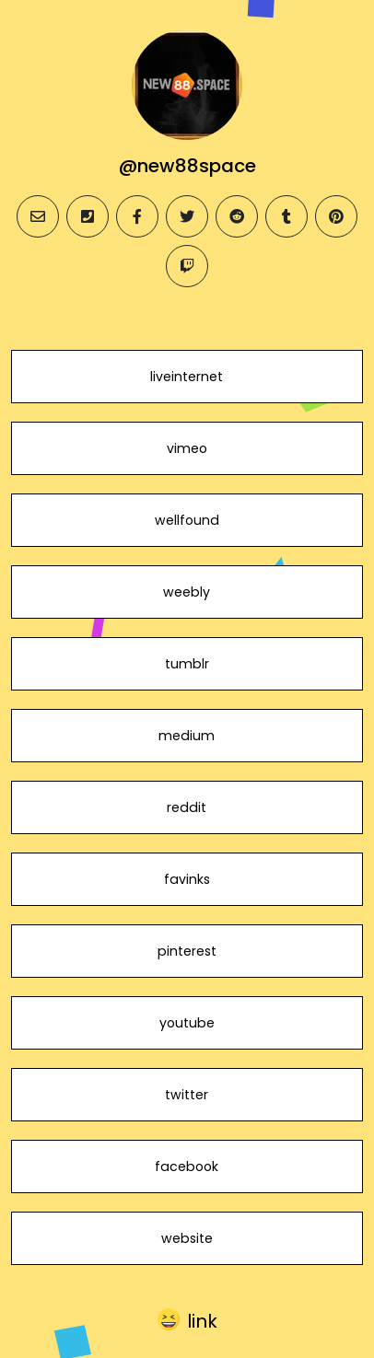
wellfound (187, 520)
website (187, 1238)
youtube (187, 1023)
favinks (187, 879)
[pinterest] (336, 216)
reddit (186, 807)
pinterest (187, 951)
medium (186, 735)
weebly (186, 592)
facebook (186, 1166)
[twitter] (187, 216)
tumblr (187, 664)
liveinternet (186, 376)
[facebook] (137, 216)
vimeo (187, 448)
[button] (187, 1320)
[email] (38, 216)
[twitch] (187, 266)
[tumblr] (286, 216)
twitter (186, 1094)
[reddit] (237, 216)
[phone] (87, 216)
